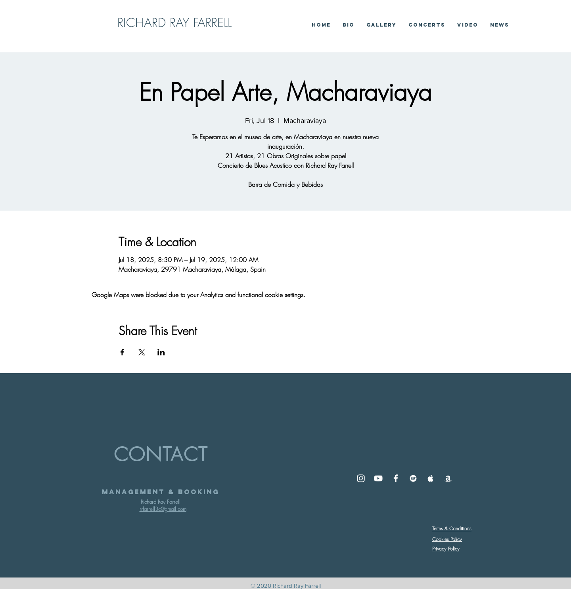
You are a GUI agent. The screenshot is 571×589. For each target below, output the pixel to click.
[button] (467, 25)
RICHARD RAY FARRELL (174, 22)
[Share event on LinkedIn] (161, 352)
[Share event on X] (142, 352)
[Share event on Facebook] (122, 352)
